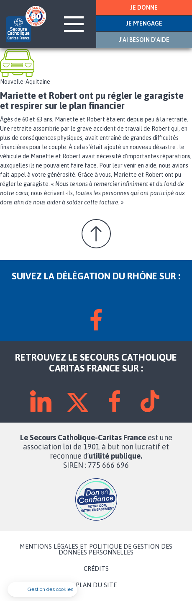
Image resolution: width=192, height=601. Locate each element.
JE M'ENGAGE (144, 23)
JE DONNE (144, 7)
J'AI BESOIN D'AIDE (144, 39)
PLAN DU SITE (96, 585)
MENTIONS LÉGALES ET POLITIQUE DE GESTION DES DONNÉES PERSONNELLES (96, 549)
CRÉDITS (96, 569)
